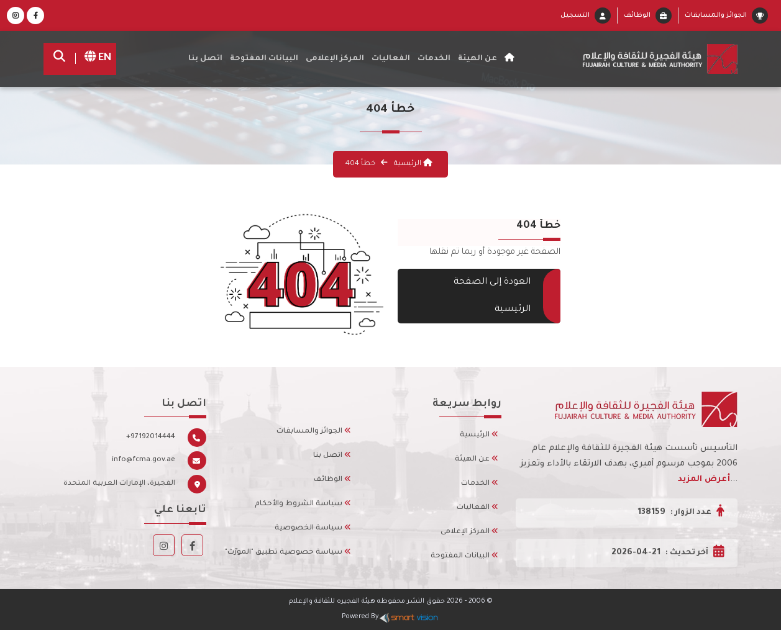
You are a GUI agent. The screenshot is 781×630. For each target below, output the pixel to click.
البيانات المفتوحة (264, 59)
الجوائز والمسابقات (716, 15)
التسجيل (575, 15)
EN (93, 58)
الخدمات (434, 59)
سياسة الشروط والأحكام (303, 504)
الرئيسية (412, 164)
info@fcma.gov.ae (143, 460)
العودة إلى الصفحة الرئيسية (496, 296)
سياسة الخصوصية (313, 528)
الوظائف (637, 15)
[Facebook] (36, 16)
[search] (62, 59)
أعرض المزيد (704, 479)
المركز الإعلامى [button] (335, 59)
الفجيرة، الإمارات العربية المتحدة (119, 484)
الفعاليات (477, 508)
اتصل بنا (205, 59)
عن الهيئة (476, 460)
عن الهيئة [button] (477, 59)
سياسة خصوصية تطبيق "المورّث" (288, 553)
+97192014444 (150, 437)
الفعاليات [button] (391, 59)
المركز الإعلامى (469, 532)
